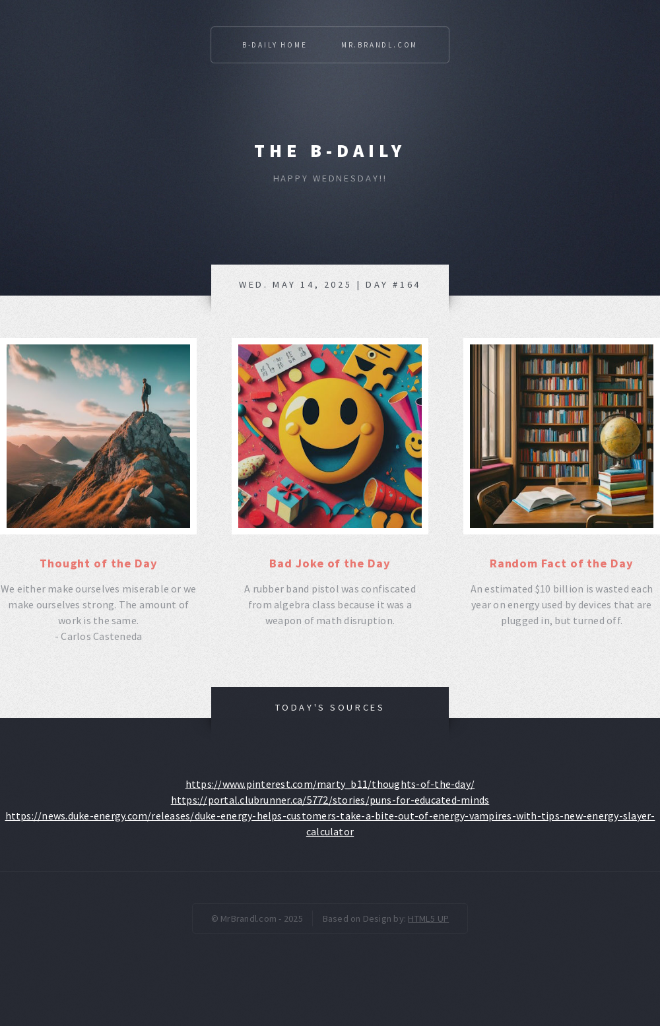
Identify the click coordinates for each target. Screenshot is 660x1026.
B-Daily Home (275, 44)
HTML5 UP (428, 918)
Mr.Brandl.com (379, 44)
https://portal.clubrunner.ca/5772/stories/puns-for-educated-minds (330, 799)
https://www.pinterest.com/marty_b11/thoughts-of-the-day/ (330, 783)
